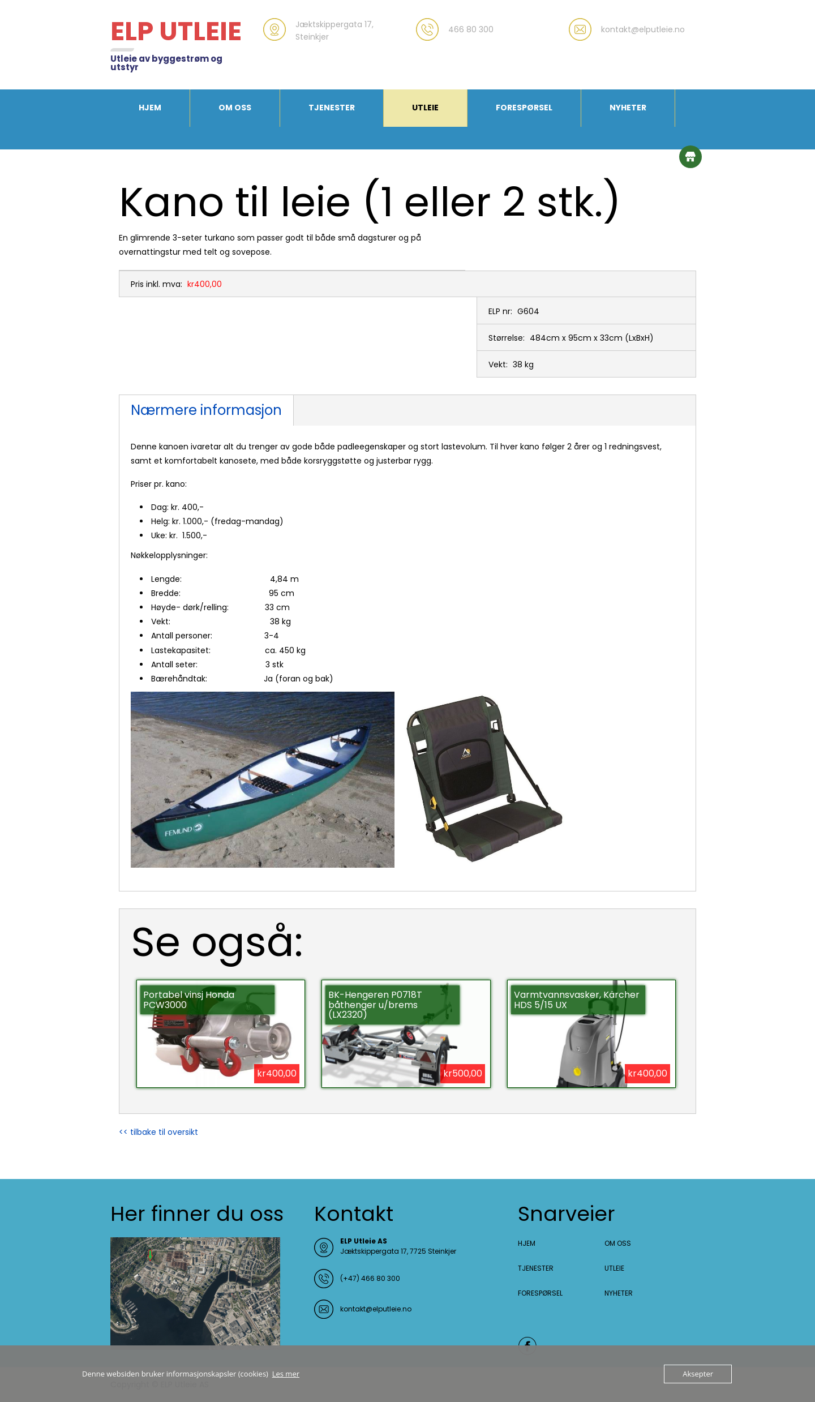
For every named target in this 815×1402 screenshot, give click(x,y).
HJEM (150, 107)
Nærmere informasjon (206, 410)
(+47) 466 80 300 (370, 1278)
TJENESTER (331, 107)
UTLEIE (425, 107)
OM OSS (234, 107)
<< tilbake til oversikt (158, 1132)
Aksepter (698, 1374)
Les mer (285, 1374)
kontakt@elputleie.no (375, 1309)
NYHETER (628, 107)
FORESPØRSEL (524, 107)
